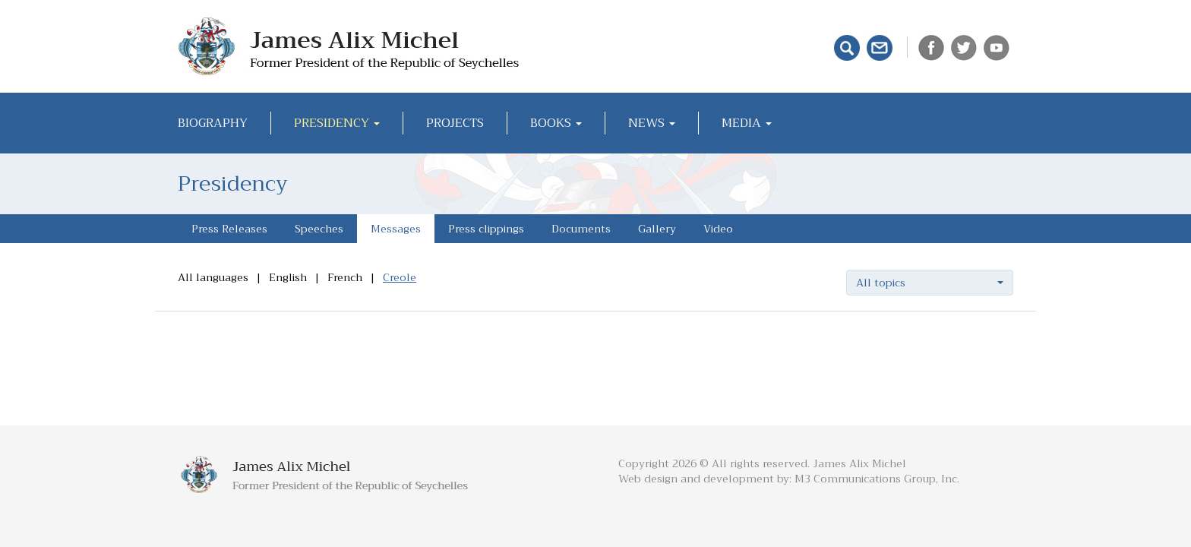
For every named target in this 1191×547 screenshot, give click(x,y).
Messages (396, 229)
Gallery (657, 229)
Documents (581, 229)
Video (718, 229)
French (344, 277)
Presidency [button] (337, 123)
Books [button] (556, 123)
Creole (399, 277)
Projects (455, 123)
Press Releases (229, 229)
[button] (929, 283)
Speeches (319, 229)
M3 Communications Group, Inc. (877, 479)
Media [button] (747, 123)
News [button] (651, 123)
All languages (213, 277)
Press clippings (486, 229)
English (288, 277)
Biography (213, 123)
